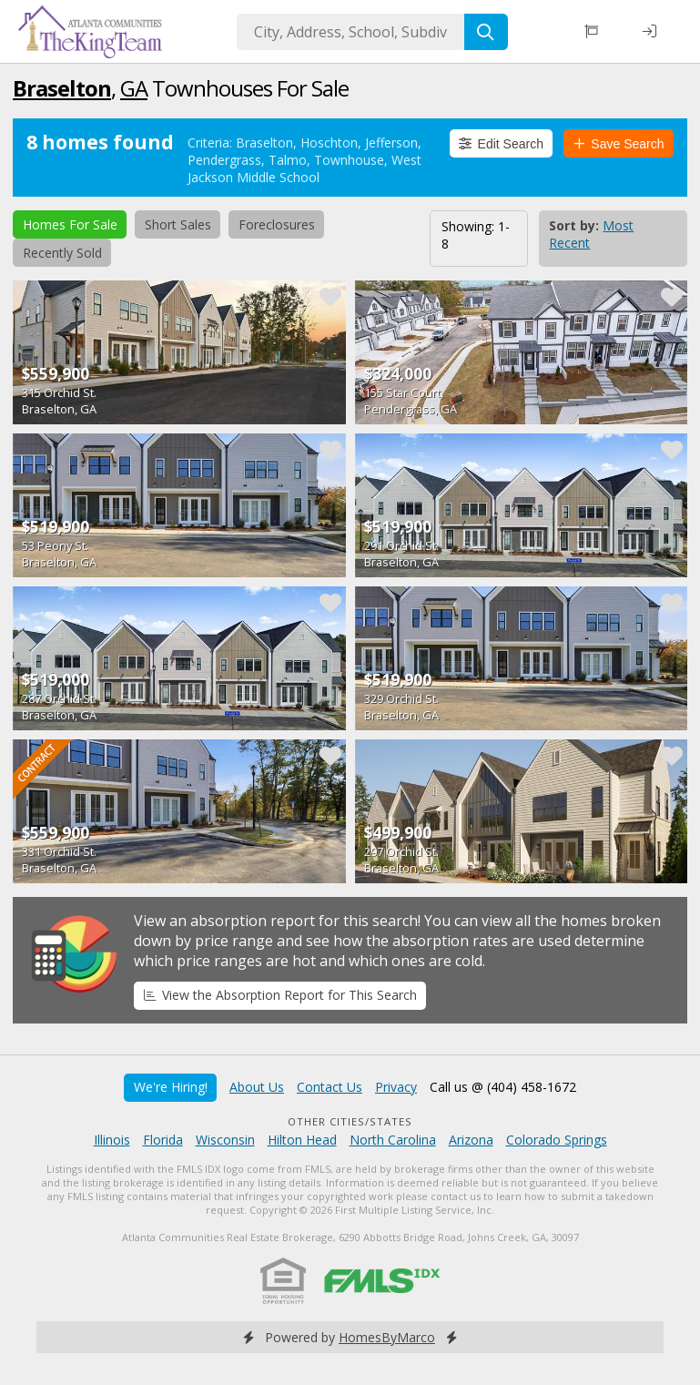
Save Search (618, 144)
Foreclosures (276, 224)
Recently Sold (62, 252)
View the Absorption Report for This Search (280, 994)
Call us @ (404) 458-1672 (503, 1086)
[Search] (486, 32)
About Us (256, 1086)
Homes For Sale (70, 224)
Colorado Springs (556, 1139)
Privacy (396, 1086)
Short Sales (178, 224)
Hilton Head (302, 1139)
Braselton (62, 88)
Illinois (112, 1139)
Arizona (471, 1139)
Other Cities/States (350, 1121)
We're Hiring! (171, 1086)
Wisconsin (225, 1139)
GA (133, 88)
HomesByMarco (387, 1337)
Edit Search (501, 144)
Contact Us (329, 1086)
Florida (163, 1139)
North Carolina (393, 1139)
